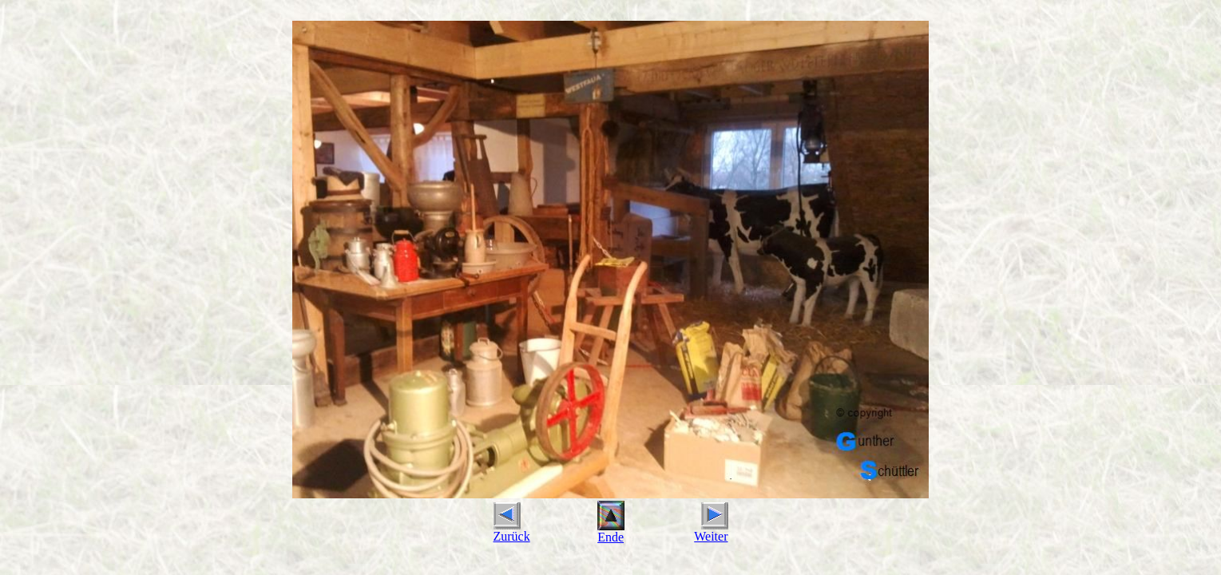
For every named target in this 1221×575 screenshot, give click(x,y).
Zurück (512, 530)
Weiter (710, 530)
